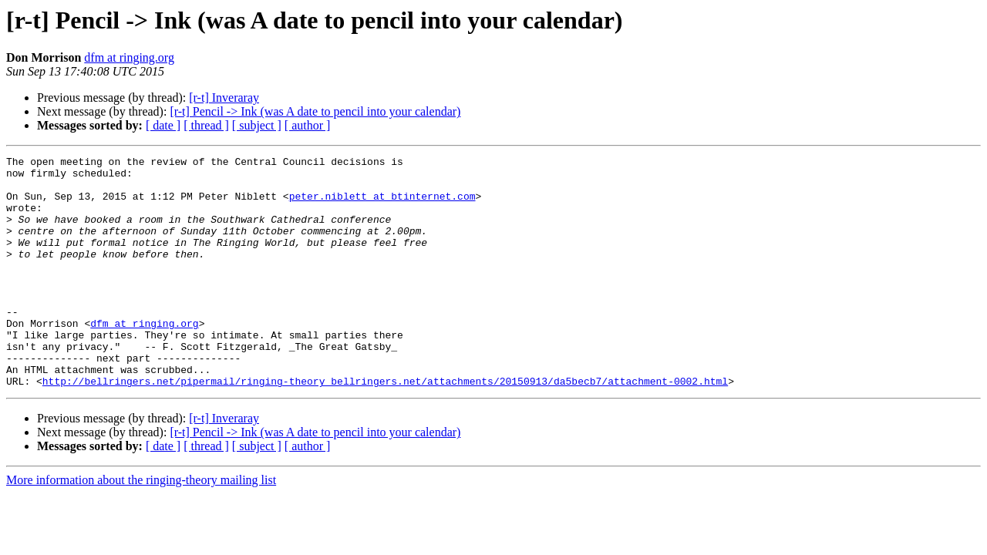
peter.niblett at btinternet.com (382, 205)
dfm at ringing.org (129, 57)
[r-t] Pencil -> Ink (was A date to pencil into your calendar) (315, 111)
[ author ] (308, 125)
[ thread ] (206, 125)
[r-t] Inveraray (224, 97)
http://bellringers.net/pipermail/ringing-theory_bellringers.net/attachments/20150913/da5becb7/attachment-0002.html (385, 427)
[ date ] (163, 125)
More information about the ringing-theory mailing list (141, 526)
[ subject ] (256, 125)
